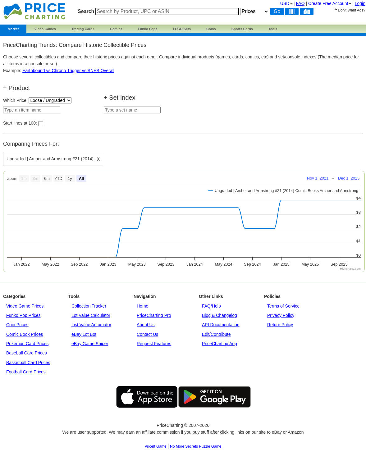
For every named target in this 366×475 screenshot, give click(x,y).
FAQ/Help (211, 306)
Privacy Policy (280, 315)
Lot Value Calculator (90, 315)
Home (142, 306)
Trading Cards (82, 29)
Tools (272, 29)
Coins (211, 29)
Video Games (45, 29)
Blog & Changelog (219, 315)
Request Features (154, 343)
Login (360, 3)
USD (285, 3)
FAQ (300, 3)
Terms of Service (283, 306)
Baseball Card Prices (26, 352)
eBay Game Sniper (89, 343)
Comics (116, 29)
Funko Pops (148, 29)
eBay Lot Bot (83, 334)
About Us (146, 324)
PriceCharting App (219, 343)
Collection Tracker (88, 306)
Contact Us (147, 334)
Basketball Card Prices (28, 362)
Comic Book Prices (24, 334)
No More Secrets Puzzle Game (195, 446)
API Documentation (221, 324)
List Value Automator (91, 324)
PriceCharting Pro (154, 315)
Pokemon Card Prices (27, 343)
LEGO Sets (182, 29)
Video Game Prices (24, 306)
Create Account (328, 3)
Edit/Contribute (216, 334)
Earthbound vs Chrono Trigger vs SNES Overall (68, 70)
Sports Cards (242, 29)
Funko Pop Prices (23, 315)
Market (13, 29)
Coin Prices (17, 324)
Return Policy (280, 324)
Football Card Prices (26, 371)
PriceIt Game (156, 446)
